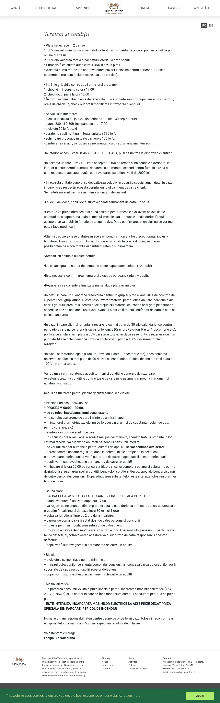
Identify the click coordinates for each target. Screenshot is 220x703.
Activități (201, 8)
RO (204, 25)
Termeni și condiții (137, 668)
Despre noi (80, 8)
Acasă (15, 8)
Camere (144, 8)
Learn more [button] (132, 695)
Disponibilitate (46, 8)
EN (211, 25)
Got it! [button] (200, 695)
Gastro (174, 8)
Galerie (132, 665)
